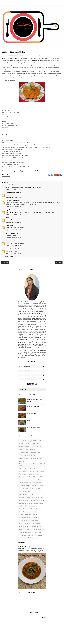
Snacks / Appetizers (25, 523)
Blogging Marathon (23, 55)
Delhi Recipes (33, 468)
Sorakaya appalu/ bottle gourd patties (34, 400)
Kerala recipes (23, 488)
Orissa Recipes (23, 509)
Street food (36, 523)
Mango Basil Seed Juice (33, 406)
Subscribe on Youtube (32, 375)
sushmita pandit (11, 249)
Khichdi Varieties (35, 488)
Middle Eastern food (37, 500)
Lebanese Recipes (24, 491)
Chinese (21, 461)
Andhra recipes (36, 446)
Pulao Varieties (23, 512)
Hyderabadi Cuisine (25, 483)
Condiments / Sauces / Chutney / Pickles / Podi (32, 464)
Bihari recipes (23, 452)
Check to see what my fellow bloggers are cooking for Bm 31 (20, 171)
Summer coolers (24, 526)
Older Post (58, 262)
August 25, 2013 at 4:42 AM (13, 206)
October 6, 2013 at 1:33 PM (13, 253)
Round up (36, 518)
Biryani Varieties (35, 452)
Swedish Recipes (36, 526)
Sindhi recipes (35, 520)
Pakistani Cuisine (35, 509)
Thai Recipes (37, 532)
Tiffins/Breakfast (24, 535)
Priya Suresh (9, 210)
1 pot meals (22, 441)
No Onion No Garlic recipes (27, 506)
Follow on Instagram (32, 379)
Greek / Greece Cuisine (36, 477)
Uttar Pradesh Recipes (26, 538)
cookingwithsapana (12, 192)
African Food (35, 444)
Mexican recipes (33, 55)
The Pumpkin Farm (11, 200)
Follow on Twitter (32, 366)
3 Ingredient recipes (34, 441)
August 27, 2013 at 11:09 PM (13, 237)
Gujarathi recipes (24, 480)
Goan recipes (23, 477)
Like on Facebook (32, 371)
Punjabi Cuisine (35, 512)
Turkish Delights (36, 535)
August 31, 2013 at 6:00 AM (13, 245)
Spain (32, 65)
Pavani (8, 225)
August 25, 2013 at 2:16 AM (13, 197)
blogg (21, 455)
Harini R (8, 217)
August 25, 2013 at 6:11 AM (13, 214)
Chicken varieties (36, 458)
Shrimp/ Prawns (24, 520)
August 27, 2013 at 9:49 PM (13, 230)
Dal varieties (23, 468)
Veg (39, 55)
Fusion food (22, 474)
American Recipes (24, 446)
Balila (28, 421)
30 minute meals (24, 444)
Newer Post (5, 262)
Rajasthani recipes (31, 515)
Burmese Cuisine (24, 458)
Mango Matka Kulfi (31, 413)
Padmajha (9, 241)
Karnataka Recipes (24, 486)
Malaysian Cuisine (24, 497)
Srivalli (8, 185)
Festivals (31, 471)
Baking (21, 449)
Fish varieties (40, 471)
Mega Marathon (37, 497)
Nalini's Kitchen (10, 233)
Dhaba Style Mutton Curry (33, 428)
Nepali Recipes (38, 503)
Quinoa (21, 515)
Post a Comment (8, 256)
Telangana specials (25, 532)
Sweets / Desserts (24, 529)
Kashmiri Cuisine (37, 486)
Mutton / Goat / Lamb (25, 503)
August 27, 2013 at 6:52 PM (13, 222)
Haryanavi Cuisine (37, 480)
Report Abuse (21, 543)
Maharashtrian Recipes (26, 494)
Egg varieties (23, 471)
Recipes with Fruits (25, 518)
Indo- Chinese (37, 483)
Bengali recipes (30, 449)
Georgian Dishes (33, 474)
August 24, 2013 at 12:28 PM (13, 189)
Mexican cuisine (30, 78)
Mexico (4, 69)
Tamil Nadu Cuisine (38, 529)
